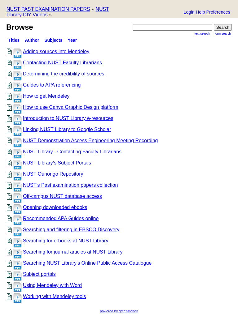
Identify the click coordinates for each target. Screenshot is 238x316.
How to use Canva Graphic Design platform (70, 107)
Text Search (202, 33)
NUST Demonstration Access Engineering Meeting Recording (90, 140)
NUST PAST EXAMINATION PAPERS (48, 9)
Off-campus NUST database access (62, 196)
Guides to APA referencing (52, 85)
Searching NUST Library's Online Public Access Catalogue (87, 263)
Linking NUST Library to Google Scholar (67, 129)
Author (32, 40)
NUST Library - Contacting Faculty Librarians (72, 151)
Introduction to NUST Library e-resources (68, 118)
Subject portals (39, 274)
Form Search (222, 33)
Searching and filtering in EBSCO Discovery (71, 229)
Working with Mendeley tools (54, 296)
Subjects (53, 40)
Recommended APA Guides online (61, 218)
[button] (218, 12)
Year (72, 40)
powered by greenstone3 (119, 311)
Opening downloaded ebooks (55, 207)
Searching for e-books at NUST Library (65, 240)
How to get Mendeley (46, 96)
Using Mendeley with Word (52, 285)
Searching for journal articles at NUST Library (73, 251)
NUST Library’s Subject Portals (57, 162)
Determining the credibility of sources (63, 73)
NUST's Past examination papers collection (70, 185)
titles (14, 40)
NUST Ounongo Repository (53, 174)
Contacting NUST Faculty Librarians (62, 62)
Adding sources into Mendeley (56, 51)
